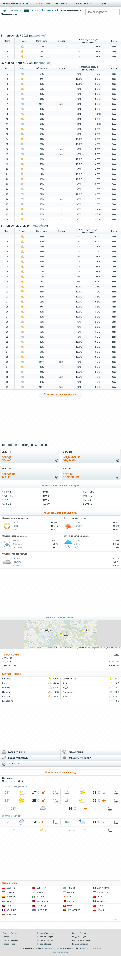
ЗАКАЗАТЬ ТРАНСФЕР (80, 758)
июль (46, 500)
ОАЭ (9, 906)
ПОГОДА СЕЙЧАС (11, 655)
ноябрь (87, 500)
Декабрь (17, 547)
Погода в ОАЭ (9, 937)
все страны (114, 919)
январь (7, 492)
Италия (41, 897)
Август (16, 522)
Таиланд (41, 906)
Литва (34, 10)
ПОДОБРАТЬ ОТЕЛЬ (18, 758)
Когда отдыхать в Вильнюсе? (60, 513)
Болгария (12, 888)
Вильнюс (47, 10)
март (6, 500)
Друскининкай (69, 679)
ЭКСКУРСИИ (61, 3)
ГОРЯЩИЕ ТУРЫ (42, 3)
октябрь (87, 496)
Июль (77, 522)
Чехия (100, 910)
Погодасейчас (6, 459)
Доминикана (104, 888)
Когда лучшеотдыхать (71, 459)
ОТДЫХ (102, 3)
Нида (65, 687)
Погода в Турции (78, 933)
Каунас (5, 683)
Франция (11, 910)
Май (15, 529)
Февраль (17, 544)
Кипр (69, 897)
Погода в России (10, 944)
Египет (10, 892)
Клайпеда (67, 683)
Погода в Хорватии (45, 940)
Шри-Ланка (12, 914)
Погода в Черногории (80, 940)
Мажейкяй (7, 687)
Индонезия (103, 892)
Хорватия (42, 910)
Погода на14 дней (8, 475)
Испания (11, 897)
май (45, 492)
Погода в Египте (10, 933)
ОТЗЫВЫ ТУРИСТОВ (83, 3)
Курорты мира (11, 10)
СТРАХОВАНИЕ (76, 752)
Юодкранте (7, 701)
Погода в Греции (78, 937)
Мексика (101, 901)
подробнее (37, 35)
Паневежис (68, 692)
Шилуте (6, 696)
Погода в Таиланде (45, 933)
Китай (100, 897)
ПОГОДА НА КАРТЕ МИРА (16, 3)
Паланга (6, 692)
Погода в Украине (44, 944)
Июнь (16, 526)
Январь (17, 540)
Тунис (70, 906)
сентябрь (88, 492)
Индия (70, 892)
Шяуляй (66, 696)
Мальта (71, 901)
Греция (71, 888)
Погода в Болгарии (45, 937)
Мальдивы (42, 901)
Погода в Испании (10, 940)
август (47, 504)
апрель (7, 504)
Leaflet (32, 648)
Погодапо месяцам (71, 475)
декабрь (87, 504)
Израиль (40, 892)
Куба (9, 901)
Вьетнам (41, 888)
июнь (46, 496)
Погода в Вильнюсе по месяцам (60, 485)
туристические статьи (91, 948)
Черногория (73, 910)
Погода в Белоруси (79, 944)
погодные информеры (52, 948)
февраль (8, 496)
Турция (101, 906)
